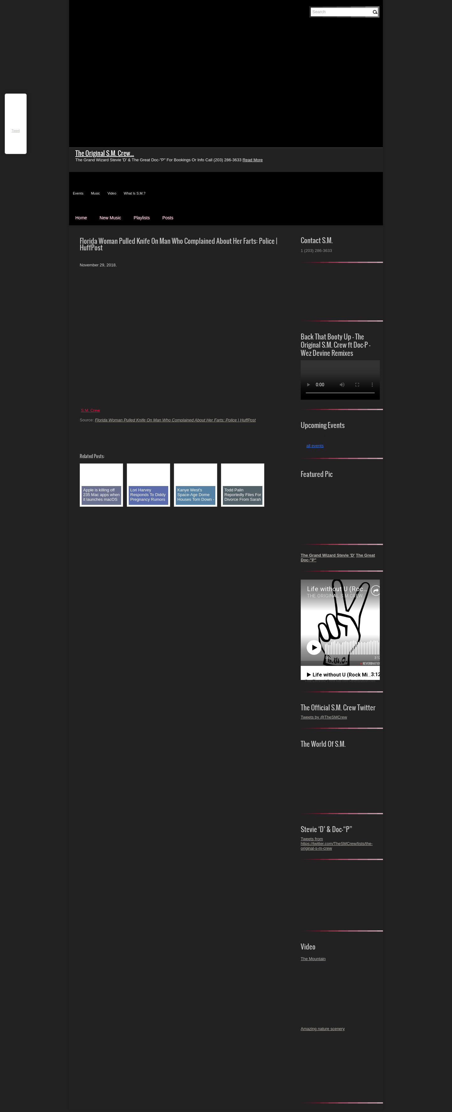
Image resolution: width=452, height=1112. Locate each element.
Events (78, 193)
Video (111, 193)
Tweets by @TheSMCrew (324, 717)
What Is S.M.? (134, 193)
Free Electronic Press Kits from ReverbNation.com (340, 681)
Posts (167, 217)
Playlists (142, 217)
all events (315, 445)
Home (81, 217)
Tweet (16, 130)
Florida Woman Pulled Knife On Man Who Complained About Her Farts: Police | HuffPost (175, 420)
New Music (110, 217)
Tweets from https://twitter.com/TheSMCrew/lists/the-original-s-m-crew (337, 844)
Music (95, 193)
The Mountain (313, 958)
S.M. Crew (90, 410)
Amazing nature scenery (323, 1028)
